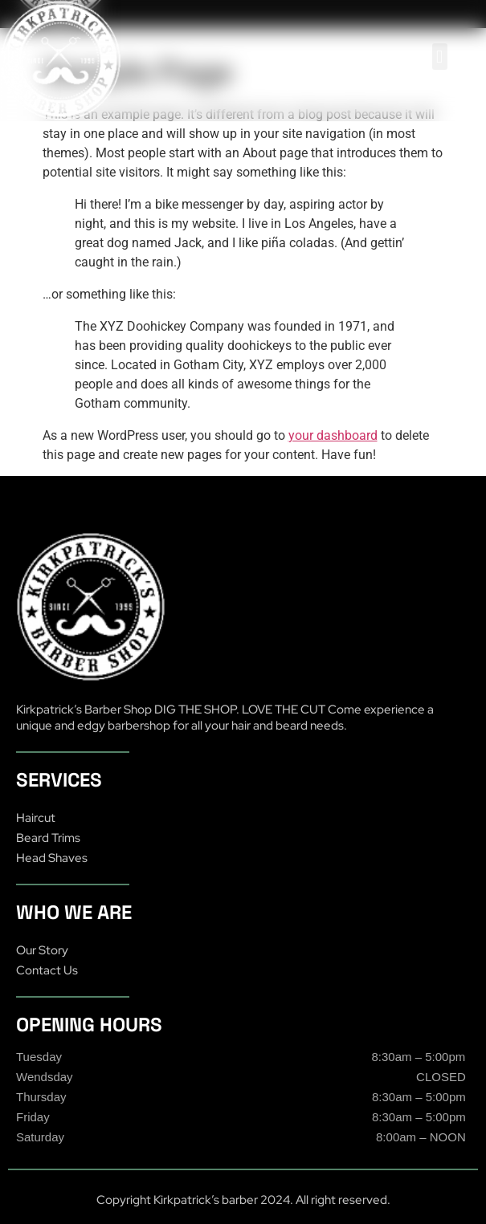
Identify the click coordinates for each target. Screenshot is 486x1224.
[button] (439, 56)
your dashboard (333, 435)
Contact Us (47, 970)
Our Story (42, 950)
